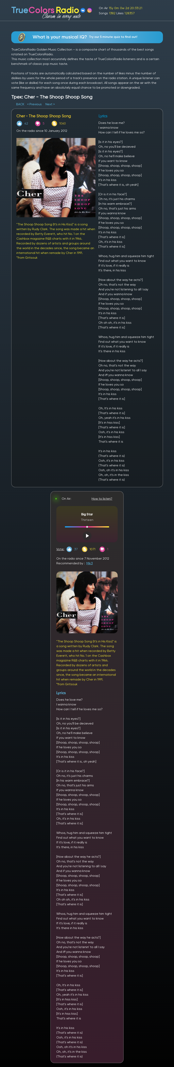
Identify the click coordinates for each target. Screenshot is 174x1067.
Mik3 (89, 563)
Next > (50, 104)
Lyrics (61, 693)
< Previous (34, 104)
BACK (20, 104)
